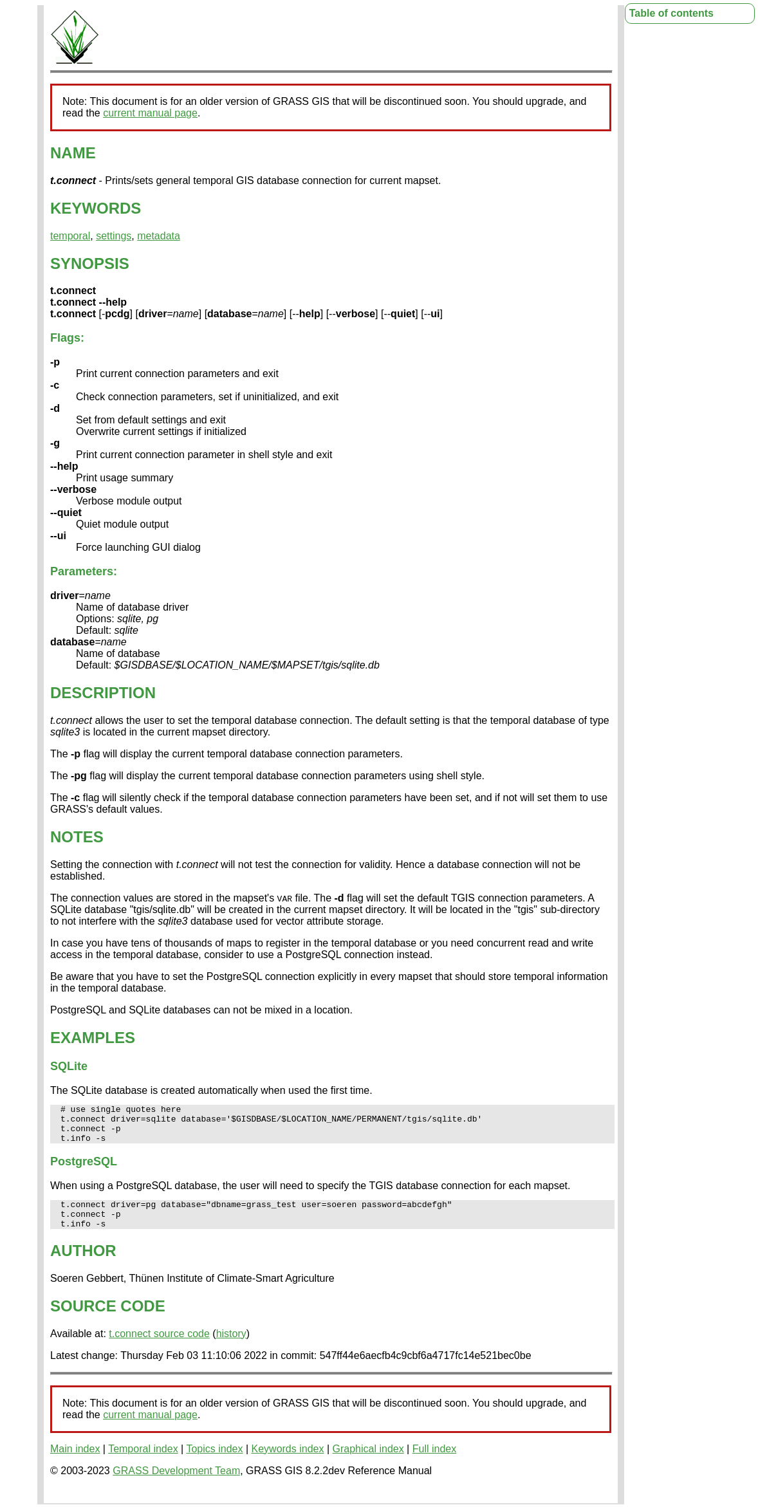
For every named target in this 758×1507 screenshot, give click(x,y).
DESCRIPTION (103, 692)
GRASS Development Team (176, 1484)
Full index (434, 1462)
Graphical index (368, 1462)
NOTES (77, 837)
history (231, 1347)
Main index (75, 1462)
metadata (158, 235)
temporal (70, 235)
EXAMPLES (92, 1037)
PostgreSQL (83, 1169)
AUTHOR (83, 1264)
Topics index (214, 1462)
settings (113, 235)
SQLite (69, 1066)
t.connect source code (159, 1347)
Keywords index (288, 1462)
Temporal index (143, 1462)
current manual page (150, 112)
